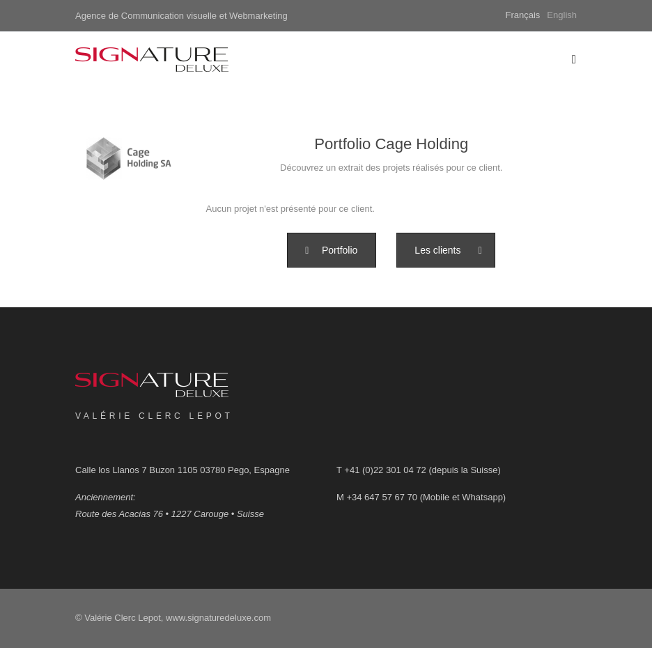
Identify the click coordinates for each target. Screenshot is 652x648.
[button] (331, 250)
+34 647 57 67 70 (381, 497)
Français (523, 15)
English (562, 15)
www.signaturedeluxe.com (218, 617)
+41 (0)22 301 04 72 (385, 470)
